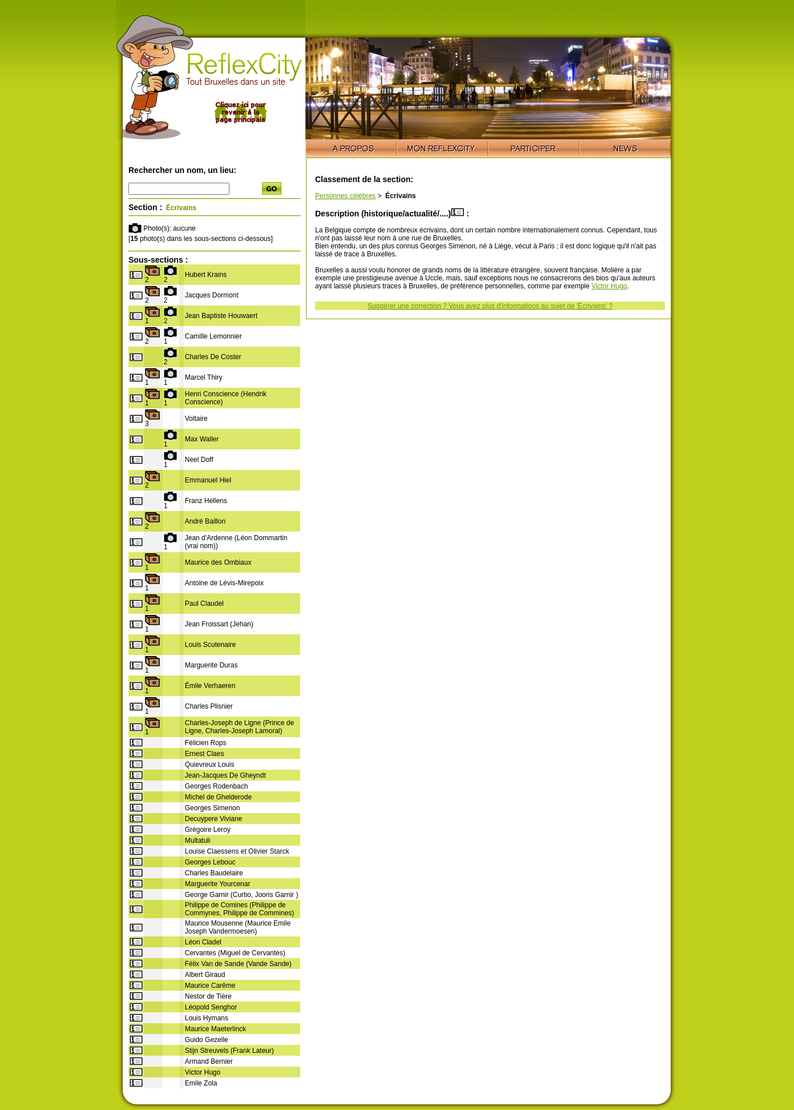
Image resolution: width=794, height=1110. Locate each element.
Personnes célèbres (345, 196)
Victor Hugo (609, 286)
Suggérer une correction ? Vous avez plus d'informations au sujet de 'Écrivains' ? (490, 306)
